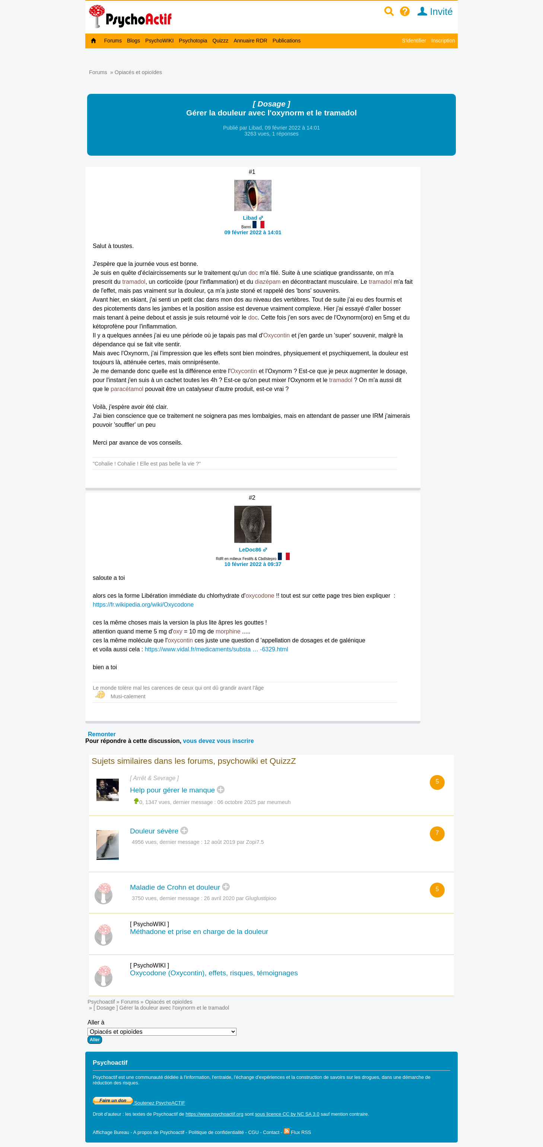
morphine (228, 631)
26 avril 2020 (219, 898)
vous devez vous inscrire (218, 741)
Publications (287, 41)
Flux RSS (297, 1132)
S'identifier (414, 41)
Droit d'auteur (107, 1114)
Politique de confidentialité (216, 1132)
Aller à (162, 1031)
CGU (253, 1132)
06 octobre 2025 (236, 802)
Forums (113, 41)
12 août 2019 (219, 842)
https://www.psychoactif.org (214, 1114)
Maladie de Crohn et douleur (175, 887)
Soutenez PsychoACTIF (139, 1103)
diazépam (267, 282)
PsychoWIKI (159, 41)
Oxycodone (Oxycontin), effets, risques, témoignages (214, 973)
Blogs (133, 41)
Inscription (443, 41)
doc (253, 273)
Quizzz (221, 41)
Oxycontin (276, 335)
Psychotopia (193, 41)
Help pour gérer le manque (172, 790)
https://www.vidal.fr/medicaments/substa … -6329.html (216, 649)
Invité (432, 11)
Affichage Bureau (111, 1132)
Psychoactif (101, 1002)
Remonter (102, 734)
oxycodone (259, 595)
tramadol (133, 282)
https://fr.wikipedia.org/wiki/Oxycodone (143, 604)
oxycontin (180, 640)
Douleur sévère (154, 831)
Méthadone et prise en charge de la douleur (199, 931)
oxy (177, 631)
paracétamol (127, 389)
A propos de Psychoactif (158, 1132)
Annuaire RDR (250, 41)
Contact (271, 1132)
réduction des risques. (116, 1083)
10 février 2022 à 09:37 (253, 564)
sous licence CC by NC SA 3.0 (287, 1114)
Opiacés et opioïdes (138, 72)
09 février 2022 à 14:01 (253, 232)
